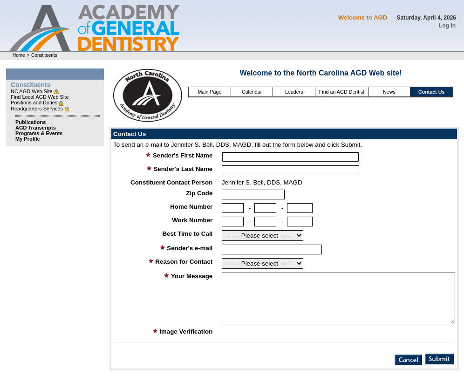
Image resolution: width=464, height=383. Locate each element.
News (389, 92)
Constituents (44, 55)
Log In (447, 25)
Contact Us (431, 92)
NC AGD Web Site (32, 91)
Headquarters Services (37, 108)
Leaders (294, 92)
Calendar (252, 92)
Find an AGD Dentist (341, 92)
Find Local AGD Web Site (40, 97)
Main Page (209, 92)
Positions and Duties (35, 102)
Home (19, 55)
